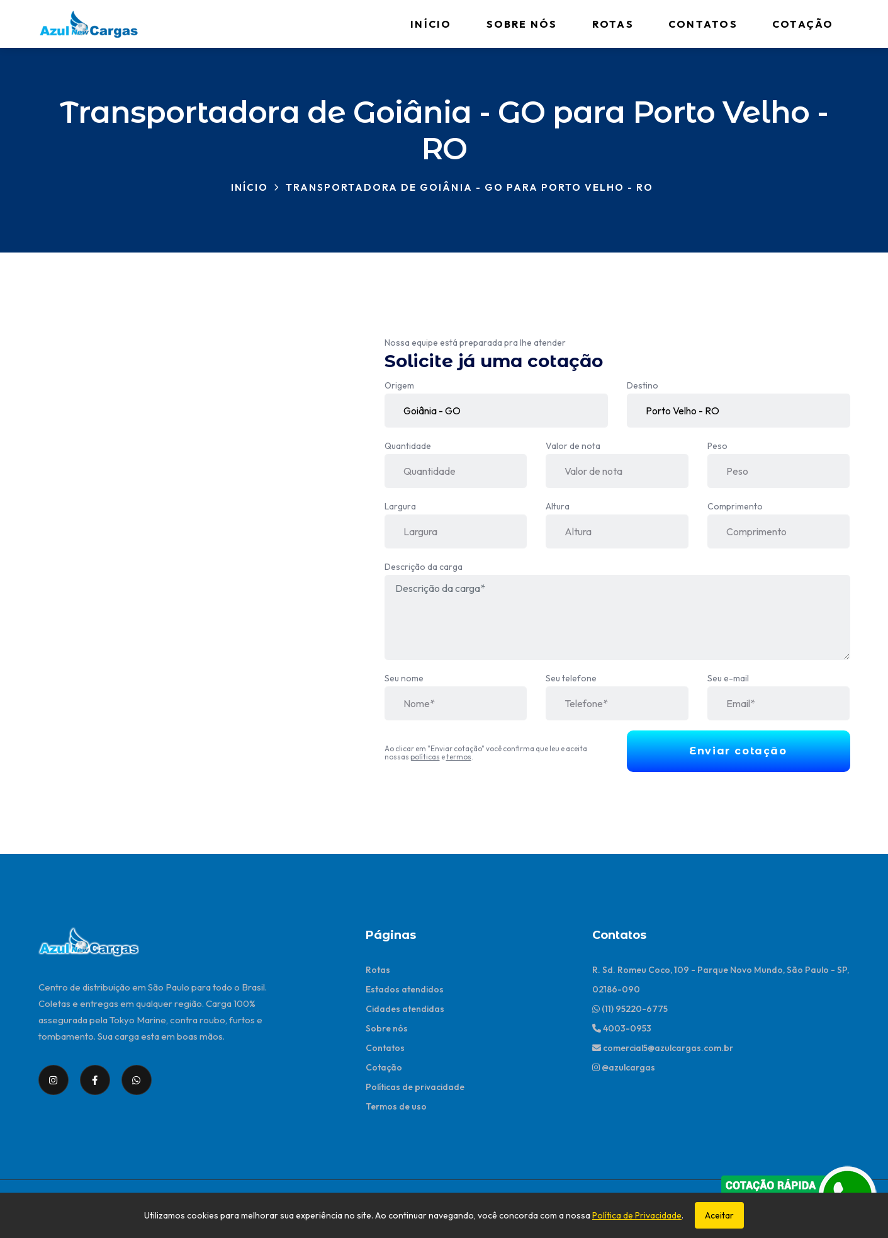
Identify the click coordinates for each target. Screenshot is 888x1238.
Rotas (613, 24)
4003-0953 (621, 1028)
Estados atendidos (405, 989)
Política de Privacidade (637, 1215)
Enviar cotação (738, 751)
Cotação (803, 24)
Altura (558, 506)
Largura (400, 506)
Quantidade (408, 445)
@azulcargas (623, 1067)
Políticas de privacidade (415, 1087)
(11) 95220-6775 (630, 1008)
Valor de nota (573, 445)
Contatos (703, 24)
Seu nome (404, 678)
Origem (399, 385)
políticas (425, 756)
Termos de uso (396, 1106)
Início (430, 24)
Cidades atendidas (405, 1008)
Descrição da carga (424, 566)
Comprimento (735, 506)
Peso (717, 445)
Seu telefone (571, 678)
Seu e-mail (728, 678)
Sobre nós (522, 24)
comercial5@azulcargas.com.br (662, 1047)
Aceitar (719, 1215)
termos (458, 756)
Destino (642, 385)
